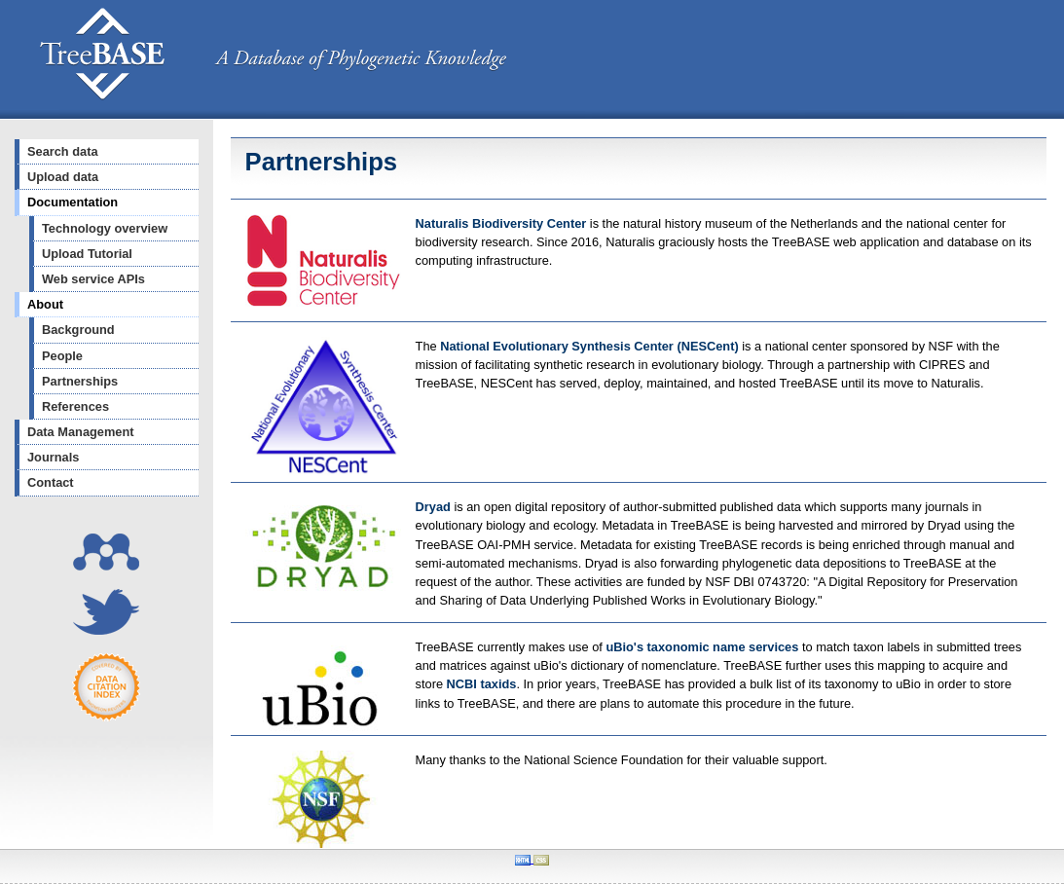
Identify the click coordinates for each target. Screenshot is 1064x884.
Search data (62, 151)
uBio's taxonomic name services (701, 647)
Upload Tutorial (87, 253)
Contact (50, 482)
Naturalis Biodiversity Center (503, 223)
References (75, 406)
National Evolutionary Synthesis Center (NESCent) (591, 346)
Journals (53, 457)
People (62, 356)
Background (78, 329)
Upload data (62, 176)
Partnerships (80, 381)
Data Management (80, 431)
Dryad (433, 506)
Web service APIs (93, 279)
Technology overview (104, 228)
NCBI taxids (482, 684)
